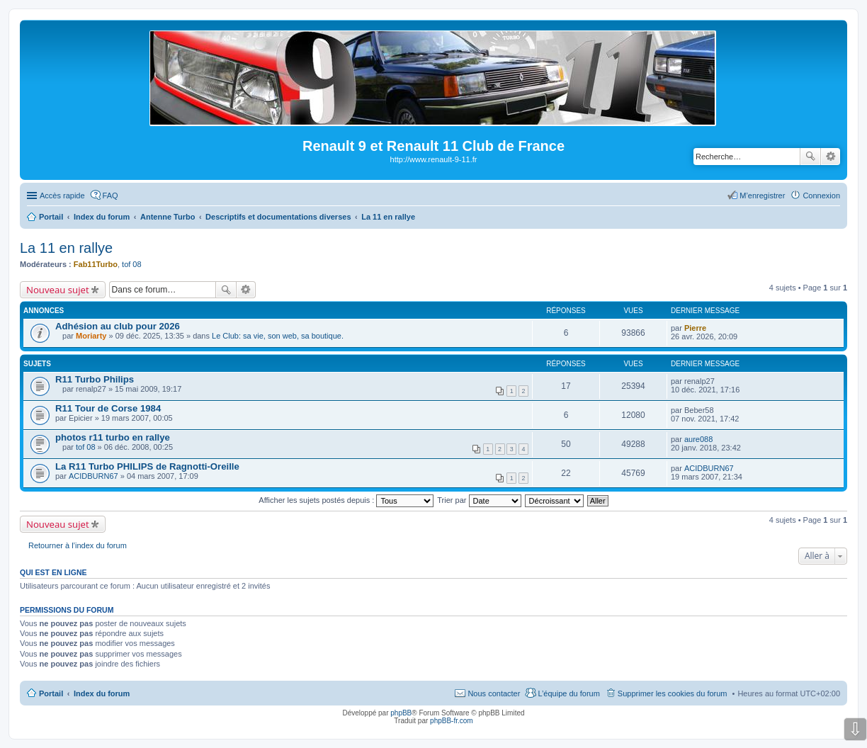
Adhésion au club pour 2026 (117, 326)
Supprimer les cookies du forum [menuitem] (672, 693)
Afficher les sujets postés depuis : (346, 500)
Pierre (695, 328)
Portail (51, 216)
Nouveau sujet (57, 289)
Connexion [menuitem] (821, 195)
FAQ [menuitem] (110, 195)
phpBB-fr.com (451, 721)
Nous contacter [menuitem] (494, 693)
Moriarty (91, 336)
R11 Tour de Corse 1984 (108, 408)
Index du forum (102, 693)
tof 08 (132, 264)
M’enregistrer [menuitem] (762, 195)
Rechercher (810, 156)
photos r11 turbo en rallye (112, 437)
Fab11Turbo (96, 264)
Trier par (479, 500)
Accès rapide (62, 195)
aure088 (698, 439)
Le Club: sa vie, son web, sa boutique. (278, 336)
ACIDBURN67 (93, 476)
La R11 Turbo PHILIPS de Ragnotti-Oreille (147, 466)
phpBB (401, 713)
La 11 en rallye (66, 248)
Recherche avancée (830, 156)
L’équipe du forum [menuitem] (568, 693)
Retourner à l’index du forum (77, 545)
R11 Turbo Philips (94, 379)
